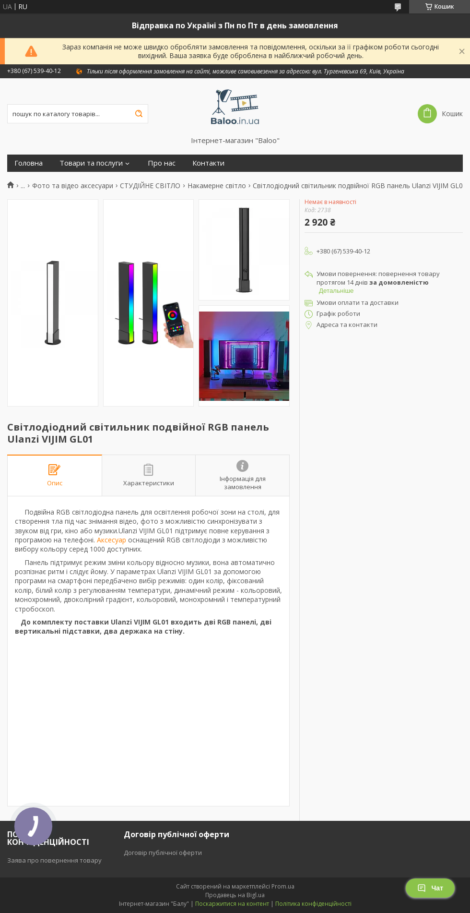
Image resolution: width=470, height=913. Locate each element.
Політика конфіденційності (313, 904)
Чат (430, 888)
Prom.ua (282, 886)
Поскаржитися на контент (232, 904)
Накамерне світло (217, 185)
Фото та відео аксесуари (72, 185)
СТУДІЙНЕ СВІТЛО (150, 185)
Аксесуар (111, 539)
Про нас (162, 163)
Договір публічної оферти (163, 852)
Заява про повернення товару (54, 860)
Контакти (208, 163)
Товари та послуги (91, 163)
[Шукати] (138, 113)
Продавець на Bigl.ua (235, 895)
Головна (28, 163)
